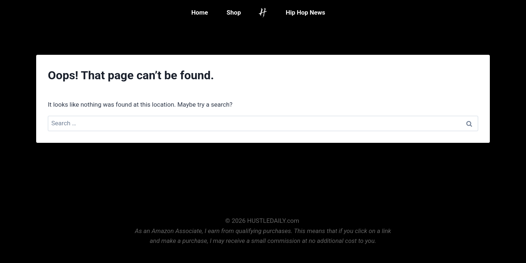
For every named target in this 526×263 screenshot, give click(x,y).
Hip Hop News (305, 12)
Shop (233, 12)
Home (199, 12)
